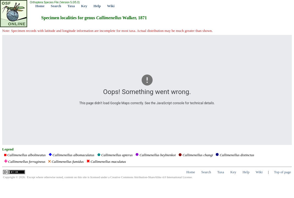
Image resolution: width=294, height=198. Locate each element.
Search (56, 6)
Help (97, 6)
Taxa (71, 6)
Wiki (110, 6)
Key (84, 6)
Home (39, 6)
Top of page (282, 172)
